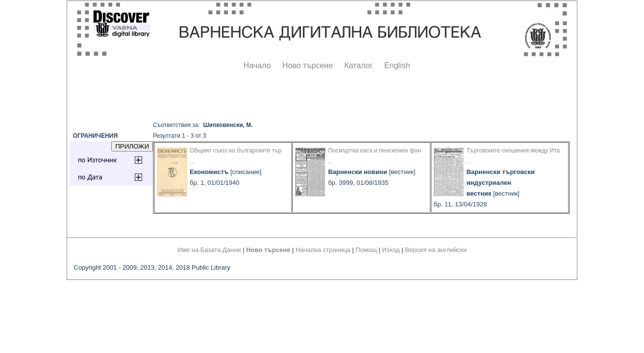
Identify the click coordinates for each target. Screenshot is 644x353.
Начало (257, 65)
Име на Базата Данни (209, 249)
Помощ (365, 249)
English (397, 65)
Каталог (358, 65)
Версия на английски (436, 249)
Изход (391, 249)
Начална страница (323, 249)
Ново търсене (307, 65)
